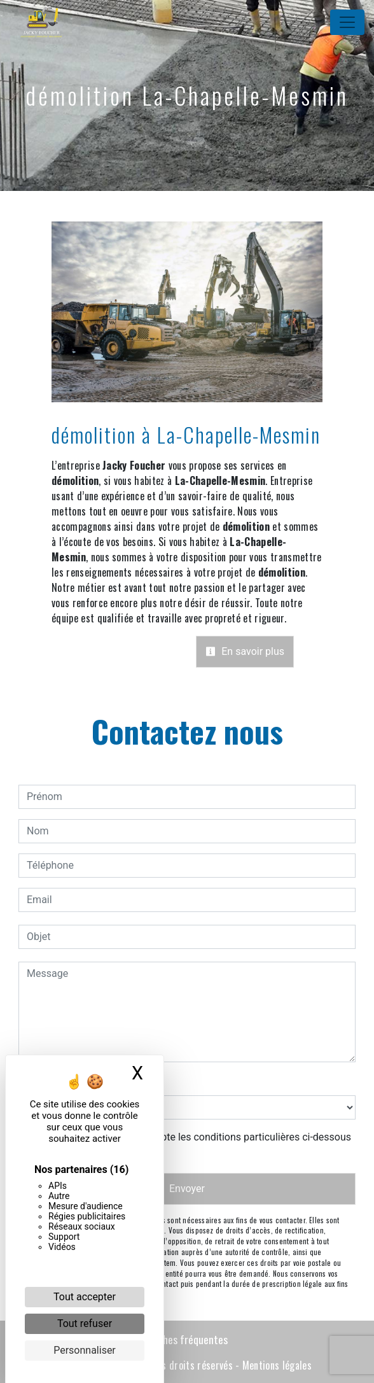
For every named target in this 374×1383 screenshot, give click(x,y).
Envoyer (187, 1189)
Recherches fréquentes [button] (178, 1339)
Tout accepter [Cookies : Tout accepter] (84, 1297)
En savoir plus (244, 651)
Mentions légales (276, 1365)
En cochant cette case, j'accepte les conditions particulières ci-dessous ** (191, 1144)
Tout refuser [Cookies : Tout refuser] (84, 1323)
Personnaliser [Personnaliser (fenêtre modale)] (84, 1350)
